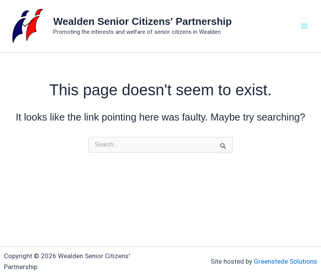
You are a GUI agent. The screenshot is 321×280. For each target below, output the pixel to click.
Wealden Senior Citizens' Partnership (142, 21)
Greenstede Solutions (285, 261)
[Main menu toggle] (305, 26)
